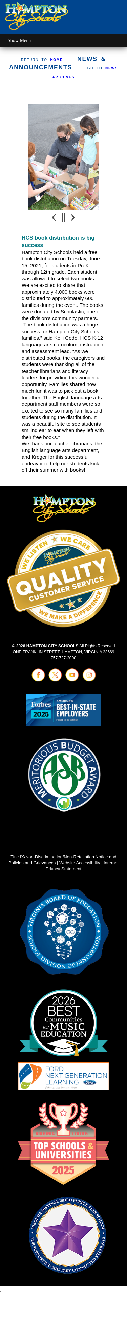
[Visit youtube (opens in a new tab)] (72, 680)
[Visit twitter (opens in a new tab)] (55, 680)
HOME (56, 60)
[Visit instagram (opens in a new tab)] (89, 680)
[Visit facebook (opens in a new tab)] (38, 680)
